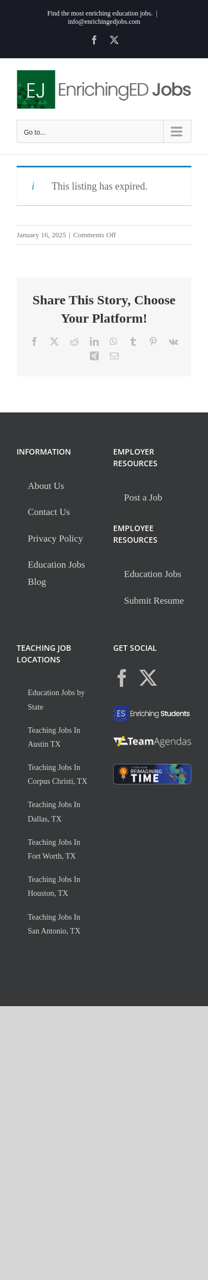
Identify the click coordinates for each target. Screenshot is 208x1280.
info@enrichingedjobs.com (104, 22)
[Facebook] (122, 678)
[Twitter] (148, 678)
